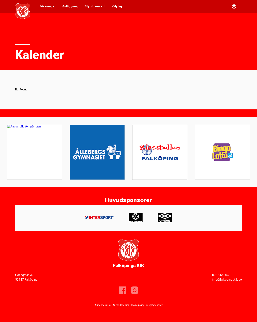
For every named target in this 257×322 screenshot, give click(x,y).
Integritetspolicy (154, 305)
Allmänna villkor (103, 305)
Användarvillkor (121, 305)
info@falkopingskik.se (227, 279)
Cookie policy (137, 305)
